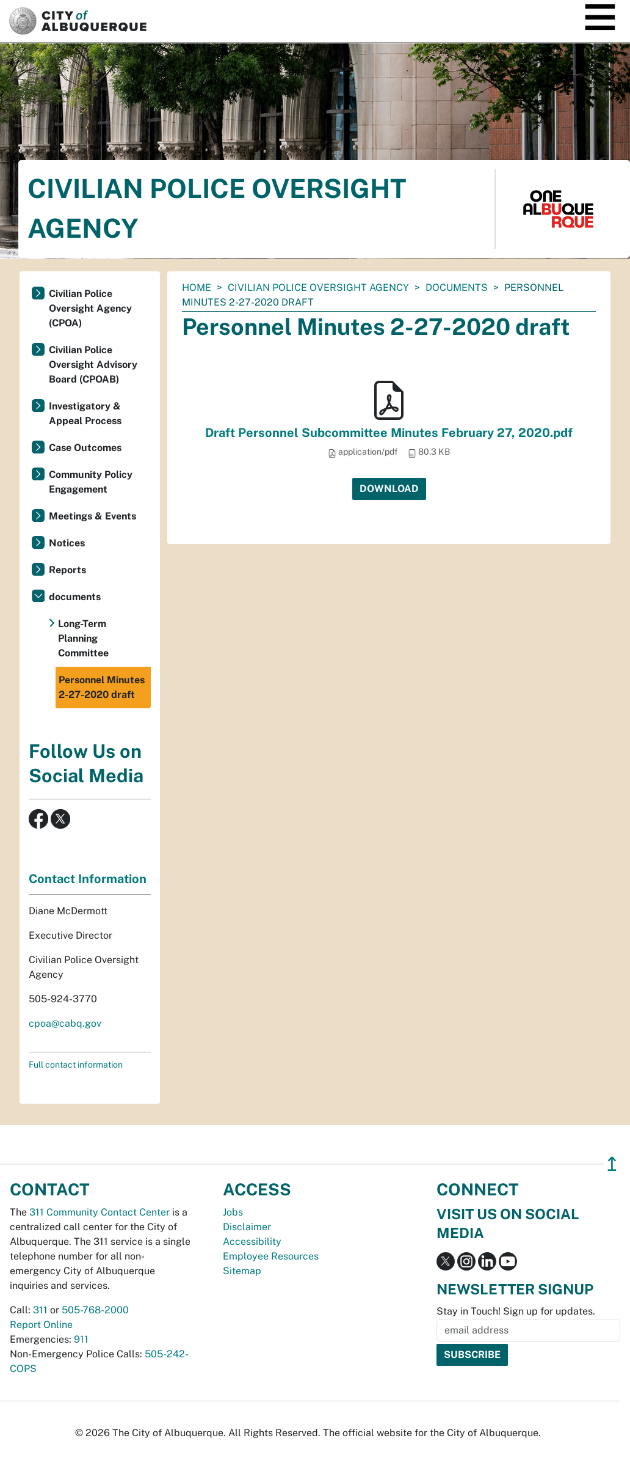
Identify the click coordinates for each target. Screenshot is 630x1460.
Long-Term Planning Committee (83, 638)
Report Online (41, 1324)
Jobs (233, 1212)
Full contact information (76, 1064)
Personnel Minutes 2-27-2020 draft (102, 687)
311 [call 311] (40, 1310)
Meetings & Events (92, 516)
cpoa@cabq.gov (65, 1023)
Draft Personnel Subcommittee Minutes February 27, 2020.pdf (389, 432)
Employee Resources (271, 1256)
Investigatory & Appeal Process (85, 413)
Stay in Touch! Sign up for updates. (515, 1311)
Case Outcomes (85, 447)
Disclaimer (247, 1227)
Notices (67, 543)
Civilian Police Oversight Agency (318, 287)
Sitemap (242, 1271)
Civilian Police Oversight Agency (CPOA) (90, 308)
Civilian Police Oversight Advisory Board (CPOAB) (93, 364)
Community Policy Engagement (90, 482)
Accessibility (252, 1241)
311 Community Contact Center (99, 1212)
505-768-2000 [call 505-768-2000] (95, 1310)
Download (389, 488)
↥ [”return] (612, 1164)
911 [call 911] (81, 1339)
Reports (67, 570)
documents (456, 287)
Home (196, 287)
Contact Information (88, 878)
